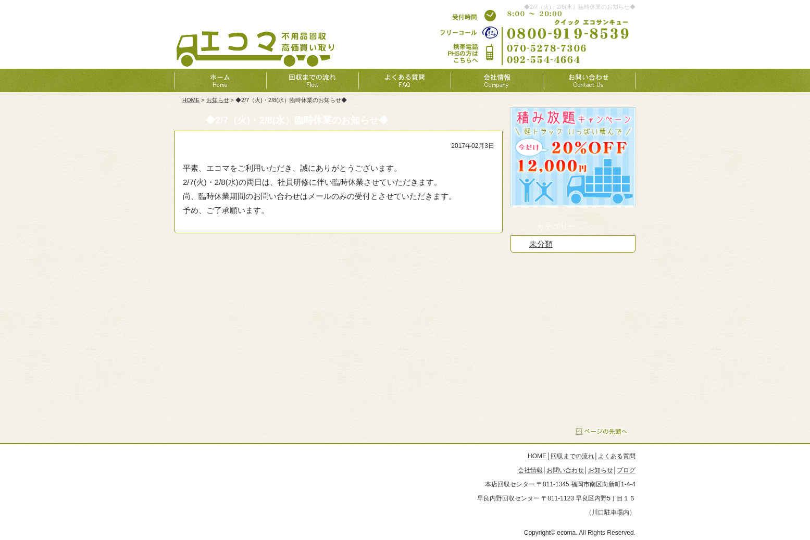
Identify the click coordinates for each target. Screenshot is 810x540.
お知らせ (217, 100)
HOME (191, 100)
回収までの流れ (572, 456)
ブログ (626, 470)
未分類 (541, 244)
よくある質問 (616, 456)
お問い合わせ (565, 470)
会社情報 (530, 470)
